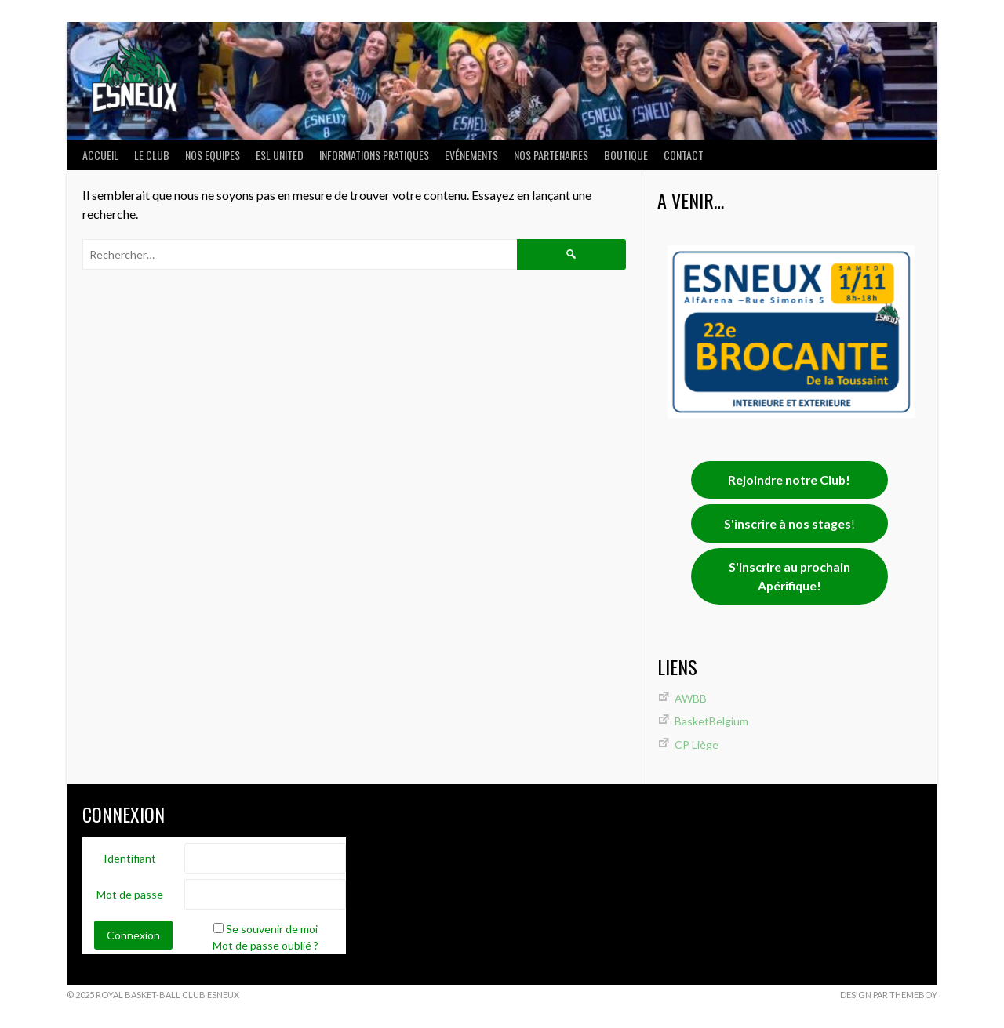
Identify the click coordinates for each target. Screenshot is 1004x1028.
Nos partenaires (551, 155)
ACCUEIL (100, 155)
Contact (684, 155)
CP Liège (696, 744)
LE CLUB (151, 155)
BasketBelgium (711, 721)
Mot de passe (129, 894)
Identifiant (130, 858)
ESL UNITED (280, 155)
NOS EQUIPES (212, 155)
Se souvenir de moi (272, 928)
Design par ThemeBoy (888, 995)
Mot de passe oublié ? (265, 945)
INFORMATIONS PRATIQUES (374, 155)
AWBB (691, 698)
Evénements (471, 155)
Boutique (626, 155)
